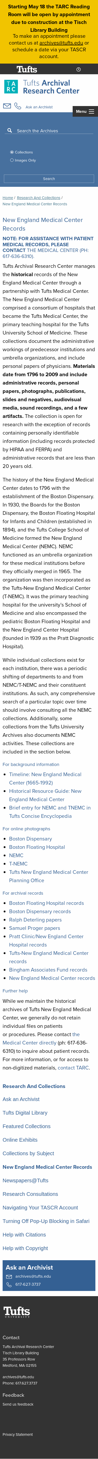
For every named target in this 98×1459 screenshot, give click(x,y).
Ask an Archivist (39, 107)
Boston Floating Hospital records (46, 903)
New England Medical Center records (52, 978)
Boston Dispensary (30, 838)
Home (8, 197)
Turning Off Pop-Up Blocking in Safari (46, 1221)
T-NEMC (18, 863)
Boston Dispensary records (40, 911)
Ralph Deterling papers (35, 919)
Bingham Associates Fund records (48, 969)
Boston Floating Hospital (37, 847)
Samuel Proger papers (34, 928)
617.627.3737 (26, 1383)
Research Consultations (30, 1194)
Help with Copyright (25, 1248)
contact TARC (73, 1067)
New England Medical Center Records (47, 1167)
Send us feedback (18, 1404)
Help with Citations (24, 1235)
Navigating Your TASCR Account (40, 1207)
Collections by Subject (28, 1153)
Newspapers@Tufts (25, 1180)
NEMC (16, 855)
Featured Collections (26, 1126)
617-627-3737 (23, 1284)
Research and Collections (38, 197)
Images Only (25, 160)
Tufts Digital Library (25, 1113)
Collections (24, 152)
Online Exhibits (20, 1140)
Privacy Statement (18, 1434)
